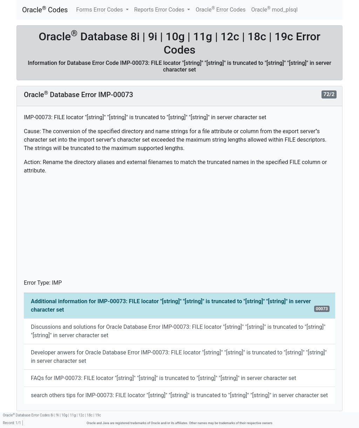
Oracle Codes (45, 9)
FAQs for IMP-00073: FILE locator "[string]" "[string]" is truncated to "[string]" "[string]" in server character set (163, 378)
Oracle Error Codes (221, 9)
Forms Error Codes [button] (100, 9)
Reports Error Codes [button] (160, 9)
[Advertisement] (179, 230)
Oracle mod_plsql (274, 9)
